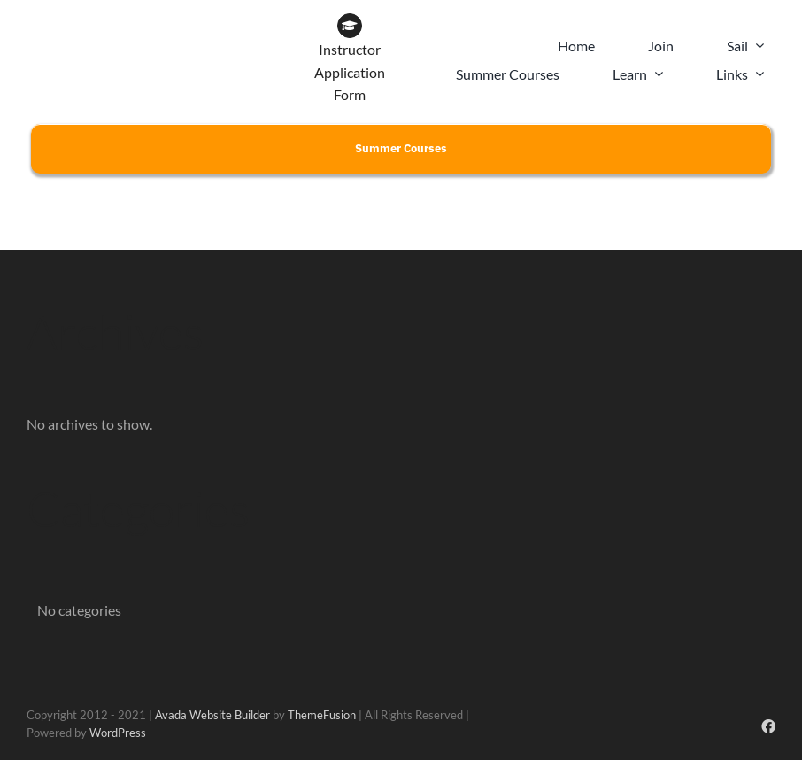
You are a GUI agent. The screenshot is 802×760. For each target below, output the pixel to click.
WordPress (117, 732)
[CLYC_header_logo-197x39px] (90, 20)
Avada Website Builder (212, 715)
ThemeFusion (322, 715)
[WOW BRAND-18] (220, 20)
